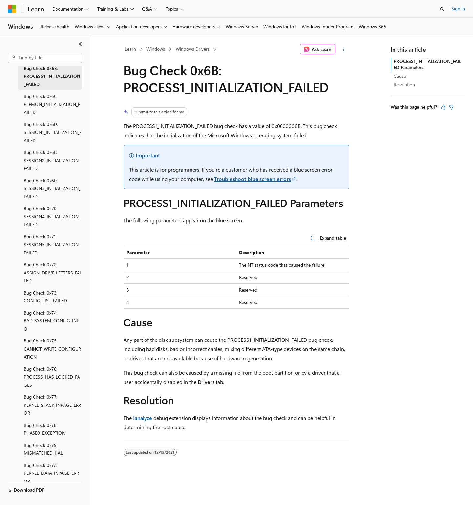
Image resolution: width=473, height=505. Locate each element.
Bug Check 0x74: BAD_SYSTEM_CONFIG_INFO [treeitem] (51, 321)
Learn (130, 49)
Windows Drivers (193, 49)
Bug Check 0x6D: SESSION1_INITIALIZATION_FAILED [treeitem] (53, 132)
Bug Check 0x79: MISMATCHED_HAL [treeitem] (43, 449)
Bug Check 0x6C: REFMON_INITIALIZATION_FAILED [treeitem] (52, 104)
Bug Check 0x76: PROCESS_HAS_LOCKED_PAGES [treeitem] (52, 377)
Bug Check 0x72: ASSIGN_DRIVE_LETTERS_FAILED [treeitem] (52, 272)
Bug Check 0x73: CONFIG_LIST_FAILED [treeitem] (45, 297)
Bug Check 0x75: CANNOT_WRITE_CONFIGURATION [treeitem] (52, 349)
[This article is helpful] (443, 107)
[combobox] (45, 58)
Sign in (458, 8)
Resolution (404, 84)
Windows (155, 49)
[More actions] (343, 49)
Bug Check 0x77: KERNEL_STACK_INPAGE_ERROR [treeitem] (52, 405)
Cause (400, 76)
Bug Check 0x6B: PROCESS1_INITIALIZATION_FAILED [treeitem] (52, 76)
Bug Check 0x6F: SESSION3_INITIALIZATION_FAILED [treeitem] (52, 188)
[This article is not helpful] (451, 107)
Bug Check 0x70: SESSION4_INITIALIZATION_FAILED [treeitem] (52, 216)
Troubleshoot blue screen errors (252, 178)
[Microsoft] (12, 9)
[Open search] (442, 9)
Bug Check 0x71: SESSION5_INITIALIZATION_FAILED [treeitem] (52, 244)
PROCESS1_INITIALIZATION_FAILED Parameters (427, 64)
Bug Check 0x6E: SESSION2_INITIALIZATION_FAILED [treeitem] (52, 160)
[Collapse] (80, 44)
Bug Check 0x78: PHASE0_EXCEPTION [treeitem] (44, 429)
